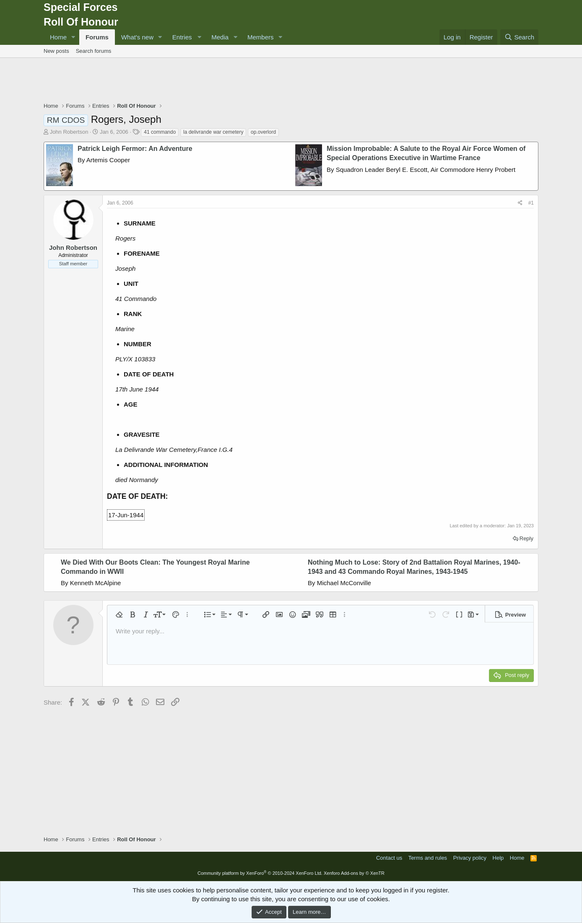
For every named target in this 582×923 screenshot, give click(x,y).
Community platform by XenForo (259, 873)
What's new (137, 37)
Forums (97, 37)
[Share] (520, 203)
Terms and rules (427, 858)
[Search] (519, 37)
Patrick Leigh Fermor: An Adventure (135, 148)
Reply (526, 538)
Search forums (94, 51)
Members (260, 37)
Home (58, 37)
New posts (56, 51)
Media (220, 37)
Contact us (389, 858)
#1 (531, 203)
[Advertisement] (291, 81)
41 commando (160, 132)
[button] (73, 37)
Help (498, 858)
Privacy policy (469, 858)
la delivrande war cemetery (213, 132)
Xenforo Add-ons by (354, 873)
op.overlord (263, 132)
